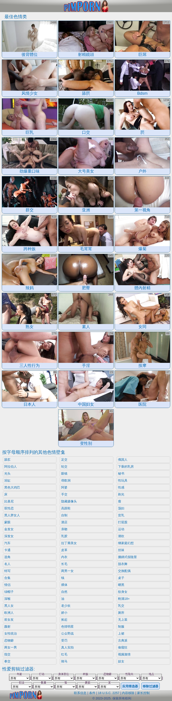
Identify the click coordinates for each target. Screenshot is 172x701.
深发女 (9, 536)
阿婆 (64, 487)
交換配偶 (124, 571)
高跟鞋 (66, 508)
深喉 (7, 598)
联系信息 (80, 693)
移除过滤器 (150, 686)
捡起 (64, 619)
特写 (7, 571)
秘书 (121, 473)
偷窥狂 (122, 647)
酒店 (64, 522)
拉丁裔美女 (69, 543)
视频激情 (124, 654)
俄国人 (122, 459)
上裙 (121, 633)
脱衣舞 (122, 564)
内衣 (64, 557)
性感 (121, 487)
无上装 (122, 619)
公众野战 (67, 633)
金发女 (9, 529)
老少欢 (66, 605)
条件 (92, 693)
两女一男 (10, 647)
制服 (121, 626)
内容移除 (128, 693)
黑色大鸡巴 (12, 487)
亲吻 (64, 529)
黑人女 (9, 605)
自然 (64, 592)
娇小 (64, 612)
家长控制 (143, 693)
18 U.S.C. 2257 (108, 693)
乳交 (121, 605)
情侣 (7, 585)
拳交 (7, 661)
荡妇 (121, 508)
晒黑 (121, 585)
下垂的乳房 (126, 466)
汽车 (7, 543)
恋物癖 (9, 640)
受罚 (64, 640)
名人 (7, 564)
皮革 (64, 550)
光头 (7, 473)
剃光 (121, 494)
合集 (7, 578)
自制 (64, 515)
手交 (64, 494)
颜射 (7, 626)
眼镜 (64, 473)
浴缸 (7, 480)
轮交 (64, 466)
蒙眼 (7, 522)
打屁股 (122, 522)
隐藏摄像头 (69, 501)
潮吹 (121, 536)
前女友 (9, 619)
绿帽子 (9, 592)
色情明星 (67, 626)
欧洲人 (9, 612)
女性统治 (10, 633)
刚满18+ (124, 598)
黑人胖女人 (12, 515)
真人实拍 (67, 647)
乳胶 (64, 536)
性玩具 (122, 480)
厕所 (121, 612)
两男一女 (67, 571)
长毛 (64, 564)
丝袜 (121, 550)
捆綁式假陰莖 (127, 557)
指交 (7, 654)
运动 (121, 529)
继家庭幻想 (126, 543)
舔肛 (7, 459)
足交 (64, 459)
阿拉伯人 (10, 466)
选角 (7, 557)
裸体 (64, 585)
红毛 (64, 654)
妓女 (121, 661)
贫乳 (121, 515)
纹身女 (122, 592)
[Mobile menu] (4, 6)
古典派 (122, 640)
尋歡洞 (66, 480)
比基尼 (9, 501)
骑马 (64, 661)
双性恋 (9, 508)
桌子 (121, 578)
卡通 (7, 550)
